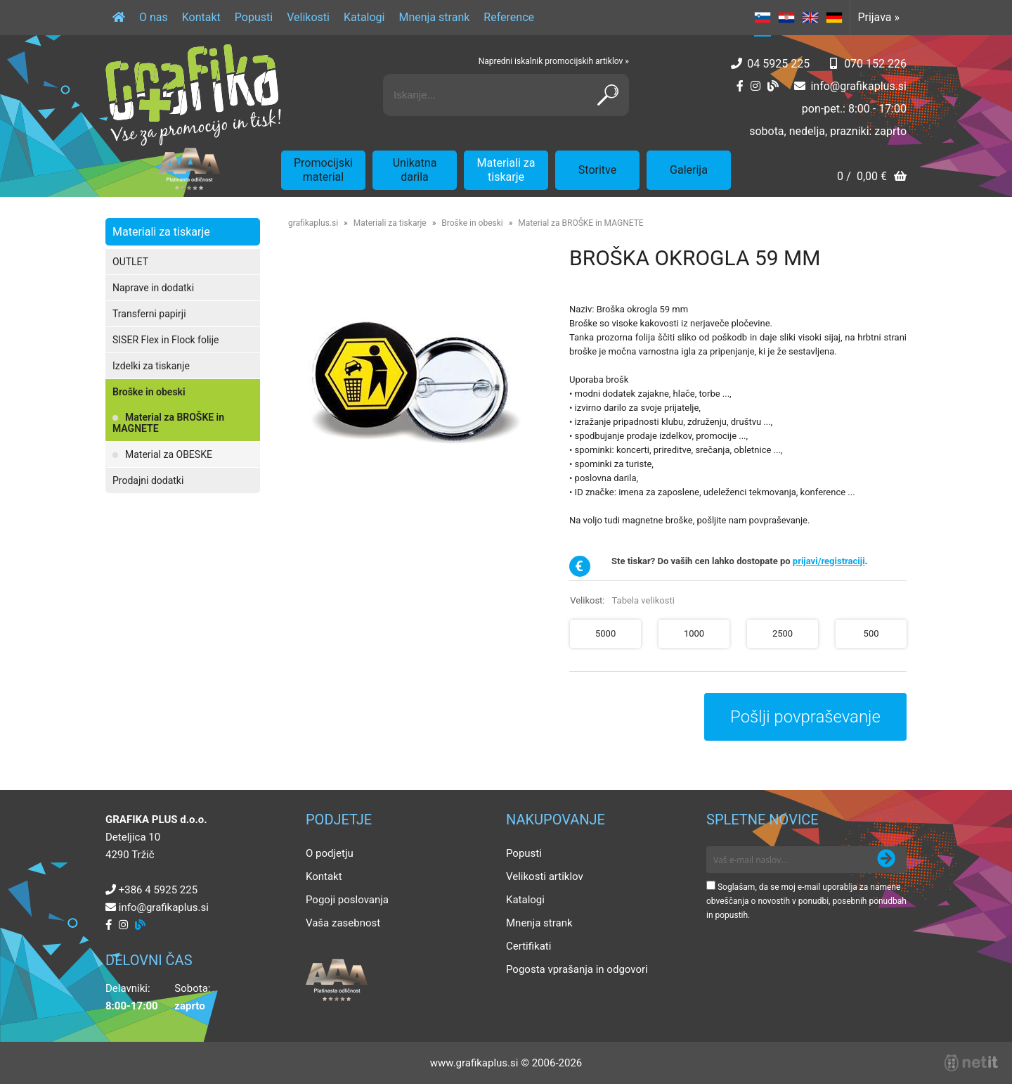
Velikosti (308, 17)
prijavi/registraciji (829, 561)
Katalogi (364, 17)
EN (810, 17)
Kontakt (201, 17)
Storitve (597, 170)
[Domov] (118, 17)
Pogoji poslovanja (347, 899)
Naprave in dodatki (153, 287)
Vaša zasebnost (343, 923)
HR (786, 17)
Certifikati (528, 946)
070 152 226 (875, 63)
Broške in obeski (149, 391)
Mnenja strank (433, 17)
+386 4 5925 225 (158, 890)
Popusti (254, 17)
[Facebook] (740, 86)
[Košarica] (872, 177)
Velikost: (622, 600)
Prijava (878, 17)
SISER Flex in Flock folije (165, 339)
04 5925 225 (778, 63)
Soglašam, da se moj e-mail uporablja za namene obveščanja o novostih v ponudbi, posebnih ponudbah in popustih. (806, 901)
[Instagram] (755, 86)
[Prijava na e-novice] (886, 859)
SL (762, 17)
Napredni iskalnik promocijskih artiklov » (554, 61)
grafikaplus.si (313, 223)
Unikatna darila (415, 170)
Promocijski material (323, 170)
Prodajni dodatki (147, 480)
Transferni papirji (149, 313)
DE (834, 17)
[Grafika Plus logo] (193, 95)
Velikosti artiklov (544, 876)
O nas (153, 17)
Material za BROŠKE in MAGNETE (168, 423)
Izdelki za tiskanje (151, 365)
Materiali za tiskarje (506, 170)
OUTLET (130, 261)
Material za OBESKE (168, 454)
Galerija (689, 170)
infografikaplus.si (858, 86)
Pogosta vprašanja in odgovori (577, 969)
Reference (509, 17)
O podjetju (329, 853)
